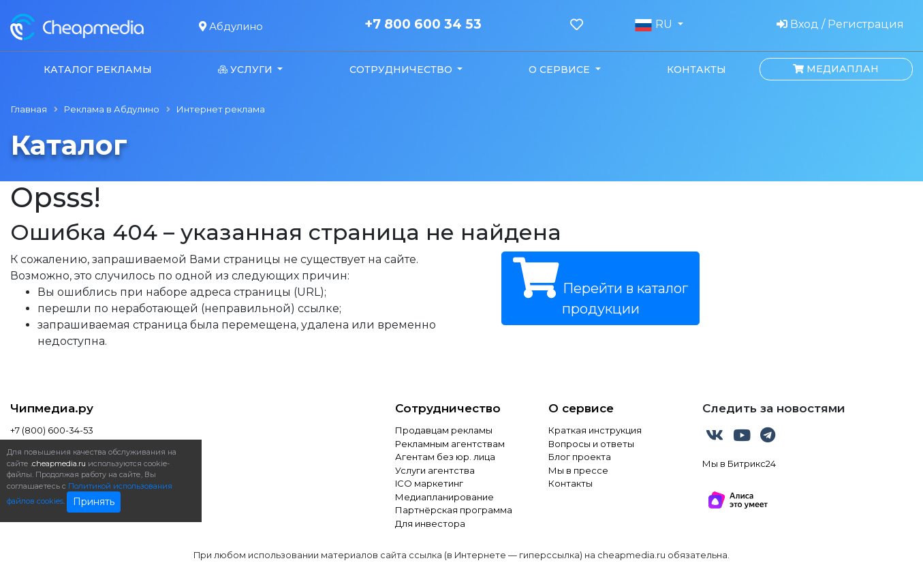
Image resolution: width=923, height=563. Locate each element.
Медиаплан (836, 69)
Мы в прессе (578, 470)
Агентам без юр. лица (445, 456)
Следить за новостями (773, 408)
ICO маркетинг (429, 483)
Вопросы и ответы (591, 443)
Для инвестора (430, 523)
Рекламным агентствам (450, 443)
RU (654, 24)
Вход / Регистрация (840, 24)
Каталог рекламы (98, 69)
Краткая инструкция (595, 430)
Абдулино (231, 26)
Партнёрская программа (453, 509)
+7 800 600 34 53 (423, 24)
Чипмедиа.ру (51, 408)
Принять (93, 502)
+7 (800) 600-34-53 (51, 430)
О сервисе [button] (561, 69)
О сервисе (581, 408)
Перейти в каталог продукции (600, 287)
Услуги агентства (435, 470)
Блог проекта (579, 456)
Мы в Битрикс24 (739, 463)
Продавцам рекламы (443, 430)
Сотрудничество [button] (402, 69)
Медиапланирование (444, 496)
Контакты (696, 69)
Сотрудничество (448, 408)
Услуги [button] (246, 69)
